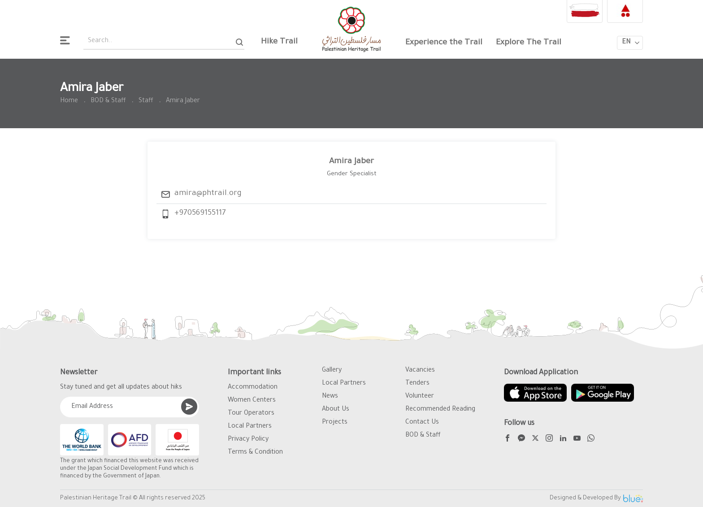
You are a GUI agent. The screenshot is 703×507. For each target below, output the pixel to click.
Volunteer (419, 396)
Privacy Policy (248, 439)
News (330, 396)
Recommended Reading (440, 409)
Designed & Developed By (596, 498)
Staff (146, 101)
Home (69, 101)
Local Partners (250, 426)
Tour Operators (251, 413)
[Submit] (189, 407)
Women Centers (252, 400)
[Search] (239, 42)
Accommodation (253, 387)
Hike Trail (279, 42)
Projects (334, 422)
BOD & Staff (108, 101)
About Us (335, 409)
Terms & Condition (255, 452)
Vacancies (420, 370)
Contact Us (422, 422)
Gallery (332, 370)
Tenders (417, 383)
